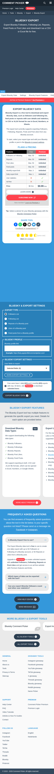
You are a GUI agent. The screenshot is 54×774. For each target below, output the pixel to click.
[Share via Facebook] (16, 224)
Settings (23, 95)
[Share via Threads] (25, 224)
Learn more (27, 192)
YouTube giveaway (35, 668)
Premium (30, 8)
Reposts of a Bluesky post (18, 324)
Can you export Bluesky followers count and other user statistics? (25, 587)
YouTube (5, 740)
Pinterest (5, 763)
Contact (5, 720)
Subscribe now (27, 198)
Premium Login (7, 8)
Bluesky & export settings (34, 142)
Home (4, 661)
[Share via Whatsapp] (20, 224)
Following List (13, 319)
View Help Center (27, 599)
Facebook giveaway (35, 665)
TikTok (4, 748)
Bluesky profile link (12, 344)
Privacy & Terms (8, 672)
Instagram (32, 529)
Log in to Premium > (32, 203)
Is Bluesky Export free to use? (21, 540)
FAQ (4, 708)
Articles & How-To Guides (12, 716)
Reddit (4, 756)
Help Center (19, 8)
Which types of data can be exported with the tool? (23, 577)
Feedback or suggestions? (27, 228)
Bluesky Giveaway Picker (26, 214)
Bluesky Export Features (38, 95)
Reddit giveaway (34, 687)
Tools (4, 668)
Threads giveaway (35, 680)
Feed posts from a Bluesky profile (21, 333)
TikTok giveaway (34, 672)
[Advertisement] (27, 62)
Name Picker (33, 691)
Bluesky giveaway (35, 684)
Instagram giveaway (35, 661)
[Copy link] (38, 224)
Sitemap (5, 676)
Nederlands (32, 737)
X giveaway (32, 676)
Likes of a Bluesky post (17, 328)
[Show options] (27, 368)
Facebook (20, 529)
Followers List (13, 314)
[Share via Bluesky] (34, 224)
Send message (27, 607)
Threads (5, 752)
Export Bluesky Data (9, 95)
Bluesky (5, 759)
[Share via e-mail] (29, 224)
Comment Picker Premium (38, 704)
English (31, 733)
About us (5, 665)
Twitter (4, 744)
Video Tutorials (8, 712)
